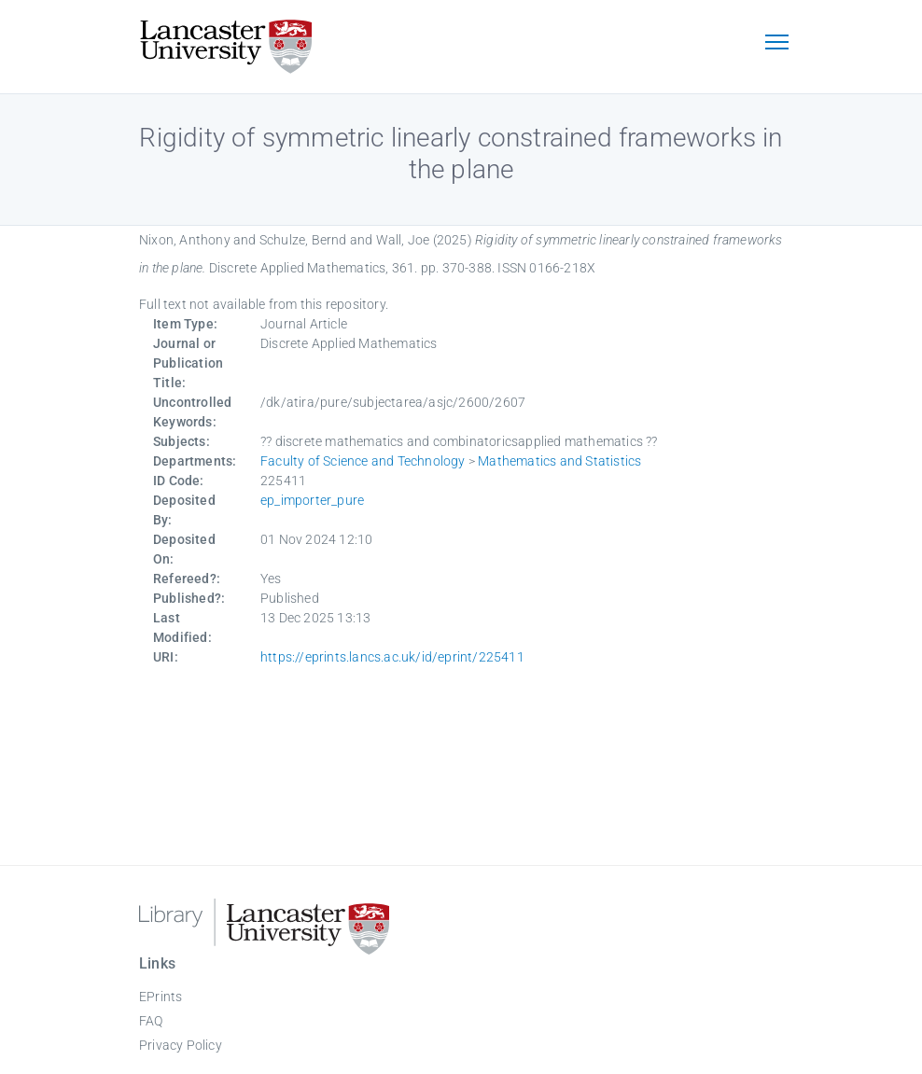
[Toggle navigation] (776, 43)
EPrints (160, 996)
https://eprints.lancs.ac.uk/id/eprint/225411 (392, 656)
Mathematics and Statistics (559, 460)
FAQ (151, 1020)
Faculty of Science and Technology (363, 460)
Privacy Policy (180, 1045)
